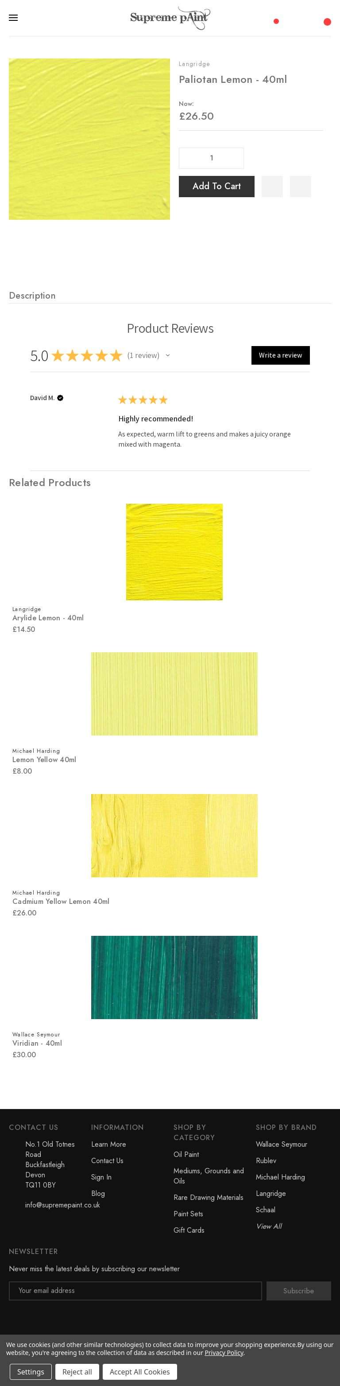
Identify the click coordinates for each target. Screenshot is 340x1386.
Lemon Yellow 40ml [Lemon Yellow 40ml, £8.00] (44, 760)
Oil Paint (186, 1154)
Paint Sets (188, 1214)
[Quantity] (211, 158)
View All (269, 1226)
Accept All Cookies (140, 1372)
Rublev (266, 1161)
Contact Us (107, 1161)
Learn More (108, 1144)
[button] (167, 355)
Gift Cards (189, 1230)
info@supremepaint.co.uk (62, 1205)
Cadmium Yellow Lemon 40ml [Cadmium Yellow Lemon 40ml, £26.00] (60, 901)
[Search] (291, 17)
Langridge (194, 63)
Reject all (77, 1372)
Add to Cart (217, 186)
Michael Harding (280, 1177)
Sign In (101, 1177)
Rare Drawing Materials (208, 1197)
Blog (98, 1193)
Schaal (265, 1210)
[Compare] (273, 17)
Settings (30, 1372)
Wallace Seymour (281, 1144)
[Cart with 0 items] (326, 17)
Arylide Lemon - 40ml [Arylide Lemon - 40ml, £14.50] (48, 618)
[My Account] (309, 17)
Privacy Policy (224, 1352)
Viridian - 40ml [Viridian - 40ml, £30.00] (37, 1043)
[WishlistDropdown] (300, 186)
